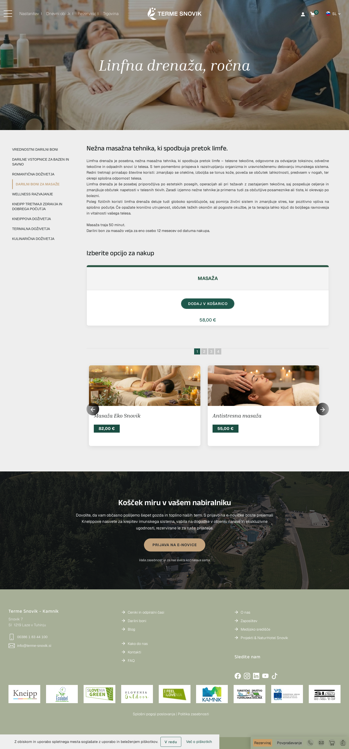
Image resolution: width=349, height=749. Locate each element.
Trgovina (111, 13)
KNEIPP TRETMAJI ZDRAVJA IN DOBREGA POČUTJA (37, 206)
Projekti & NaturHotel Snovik (264, 637)
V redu (171, 742)
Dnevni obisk (58, 13)
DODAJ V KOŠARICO (208, 303)
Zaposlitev (249, 620)
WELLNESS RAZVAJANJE (32, 194)
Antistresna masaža (237, 415)
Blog (131, 629)
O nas (245, 612)
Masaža (208, 278)
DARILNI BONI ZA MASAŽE (38, 184)
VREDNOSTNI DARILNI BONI (35, 149)
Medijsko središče (255, 629)
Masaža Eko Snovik (117, 415)
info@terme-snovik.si (29, 645)
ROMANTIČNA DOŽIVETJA (33, 174)
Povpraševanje (289, 743)
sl (334, 13)
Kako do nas (138, 643)
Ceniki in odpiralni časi (146, 612)
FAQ (131, 660)
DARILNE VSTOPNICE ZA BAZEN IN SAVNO (40, 161)
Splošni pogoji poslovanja (154, 714)
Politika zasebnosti (193, 714)
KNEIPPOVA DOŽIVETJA (31, 219)
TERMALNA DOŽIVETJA (31, 229)
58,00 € (207, 320)
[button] (322, 409)
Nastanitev (29, 13)
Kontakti (134, 652)
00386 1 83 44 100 (28, 637)
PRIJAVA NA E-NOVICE (174, 545)
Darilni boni (137, 620)
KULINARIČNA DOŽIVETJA (33, 239)
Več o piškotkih (199, 741)
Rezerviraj (262, 743)
